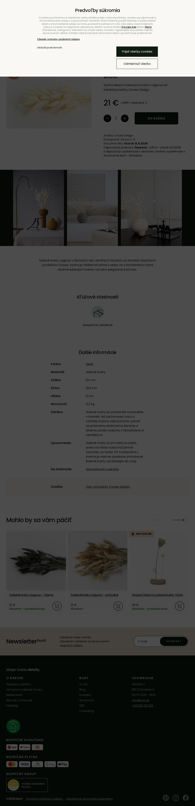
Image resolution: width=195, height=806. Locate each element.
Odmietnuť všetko (137, 64)
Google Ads (128, 27)
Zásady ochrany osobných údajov (58, 39)
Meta (148, 27)
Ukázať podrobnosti (49, 47)
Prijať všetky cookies (137, 51)
